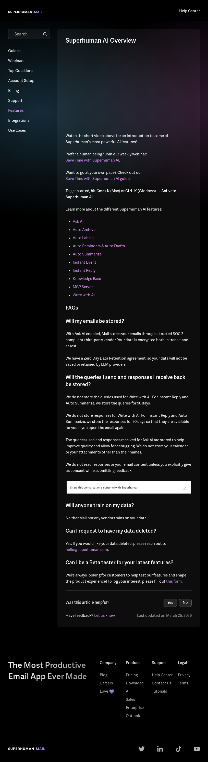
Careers (106, 683)
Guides (14, 51)
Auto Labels (83, 238)
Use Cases (17, 130)
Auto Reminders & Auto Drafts (99, 246)
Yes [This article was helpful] (170, 602)
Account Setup (21, 81)
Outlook (133, 716)
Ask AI (78, 221)
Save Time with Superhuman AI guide (98, 179)
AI (127, 691)
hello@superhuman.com (87, 550)
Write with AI (84, 295)
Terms (183, 683)
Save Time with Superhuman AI (92, 160)
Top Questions (20, 71)
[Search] (29, 34)
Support (15, 101)
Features (15, 110)
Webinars (16, 61)
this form (174, 581)
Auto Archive (84, 230)
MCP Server (83, 287)
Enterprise (135, 708)
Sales (130, 699)
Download (135, 683)
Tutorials (159, 691)
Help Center (162, 675)
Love (107, 691)
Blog (103, 675)
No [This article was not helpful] (185, 602)
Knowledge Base (87, 279)
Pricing (132, 675)
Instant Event (84, 262)
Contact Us (162, 683)
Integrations (18, 120)
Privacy (184, 675)
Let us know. (104, 615)
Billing (13, 91)
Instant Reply (84, 270)
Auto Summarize (87, 254)
